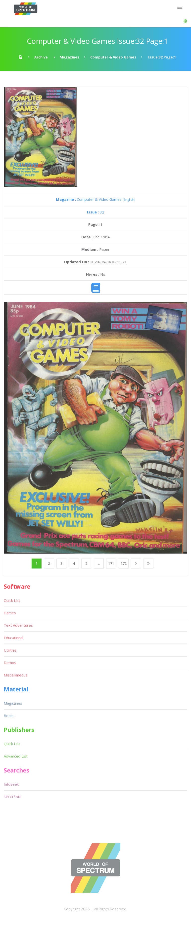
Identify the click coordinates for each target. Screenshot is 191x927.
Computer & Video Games (113, 57)
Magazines (69, 57)
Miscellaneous (16, 674)
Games (10, 612)
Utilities (10, 650)
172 (124, 563)
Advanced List (16, 756)
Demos (10, 662)
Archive (41, 57)
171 (111, 563)
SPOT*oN (12, 796)
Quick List (12, 600)
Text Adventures (18, 625)
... (98, 563)
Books (9, 715)
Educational (13, 637)
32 (95, 211)
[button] (185, 21)
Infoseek (11, 784)
